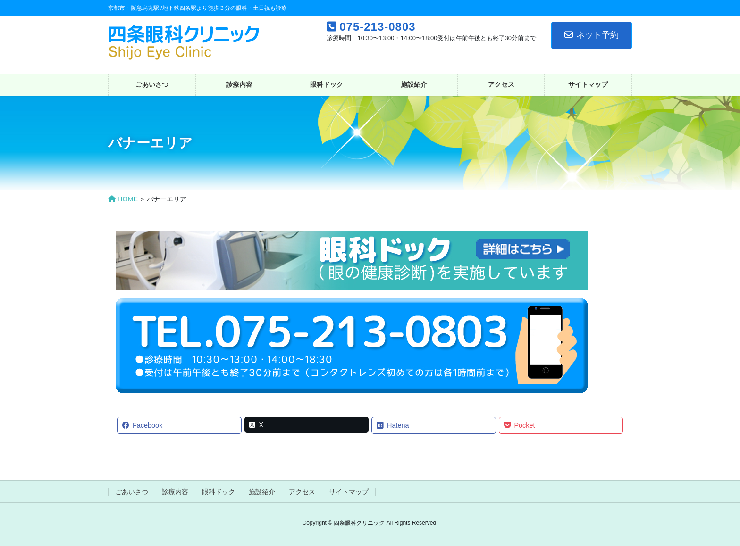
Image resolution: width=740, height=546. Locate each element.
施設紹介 (262, 492)
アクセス (302, 492)
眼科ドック (218, 492)
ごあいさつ (131, 492)
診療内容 (175, 492)
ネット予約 (591, 35)
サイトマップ (349, 492)
